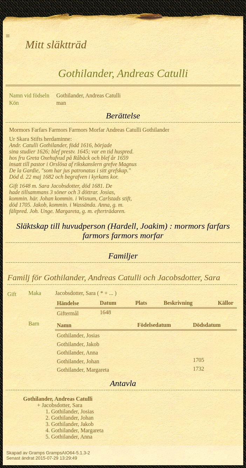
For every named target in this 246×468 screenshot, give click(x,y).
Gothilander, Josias (78, 335)
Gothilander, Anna (77, 353)
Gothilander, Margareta (83, 370)
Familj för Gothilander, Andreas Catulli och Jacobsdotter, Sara (113, 277)
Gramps (37, 452)
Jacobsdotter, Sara (75, 293)
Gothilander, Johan (78, 361)
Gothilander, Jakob (78, 344)
